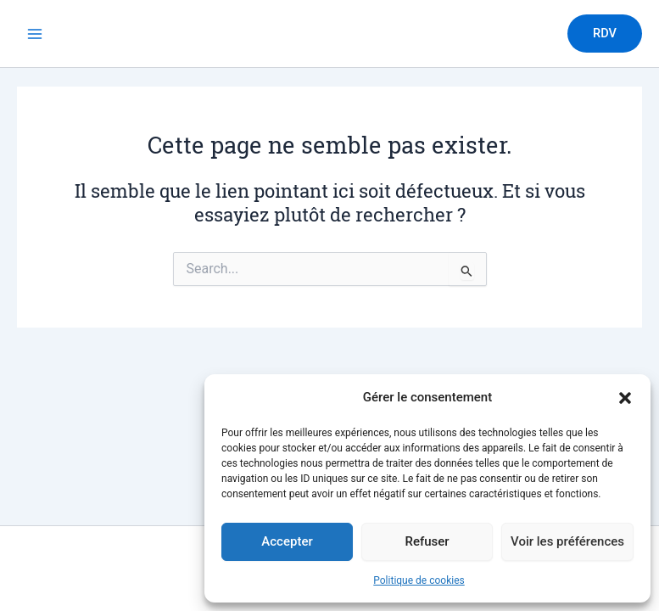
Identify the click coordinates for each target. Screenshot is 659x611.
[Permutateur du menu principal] (35, 34)
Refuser (427, 541)
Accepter (286, 541)
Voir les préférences (567, 541)
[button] (625, 398)
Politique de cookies (418, 580)
